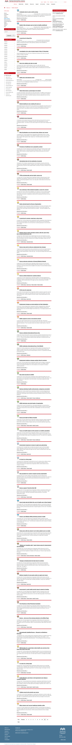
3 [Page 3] (26, 719)
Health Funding (9, 87)
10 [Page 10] (42, 719)
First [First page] (18, 719)
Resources (32, 4)
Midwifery (28, 355)
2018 (5, 56)
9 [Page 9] (39, 719)
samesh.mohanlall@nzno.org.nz (58, 26)
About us (15, 4)
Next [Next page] (19, 721)
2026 (5, 41)
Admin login (63, 739)
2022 (5, 49)
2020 (5, 52)
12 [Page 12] (47, 719)
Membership (21, 4)
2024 (5, 45)
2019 (5, 54)
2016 (5, 60)
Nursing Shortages (9, 85)
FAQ (61, 735)
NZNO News (8, 75)
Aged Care (8, 77)
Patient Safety (8, 90)
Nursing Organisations (10, 80)
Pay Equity (29, 672)
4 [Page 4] (28, 719)
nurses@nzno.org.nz (59, 30)
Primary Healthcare (9, 92)
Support (37, 4)
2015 (5, 62)
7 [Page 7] (35, 719)
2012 (5, 65)
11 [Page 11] (44, 719)
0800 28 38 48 (17, 732)
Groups (48, 4)
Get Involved (42, 4)
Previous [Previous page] (23, 719)
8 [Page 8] (37, 719)
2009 (5, 69)
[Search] (59, 2)
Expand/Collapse (14, 41)
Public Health (8, 82)
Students (26, 4)
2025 (5, 43)
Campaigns (53, 4)
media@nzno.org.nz (59, 13)
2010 (5, 67)
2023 (5, 47)
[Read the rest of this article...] (22, 31)
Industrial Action (9, 78)
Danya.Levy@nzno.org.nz (57, 21)
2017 (5, 58)
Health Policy (8, 95)
